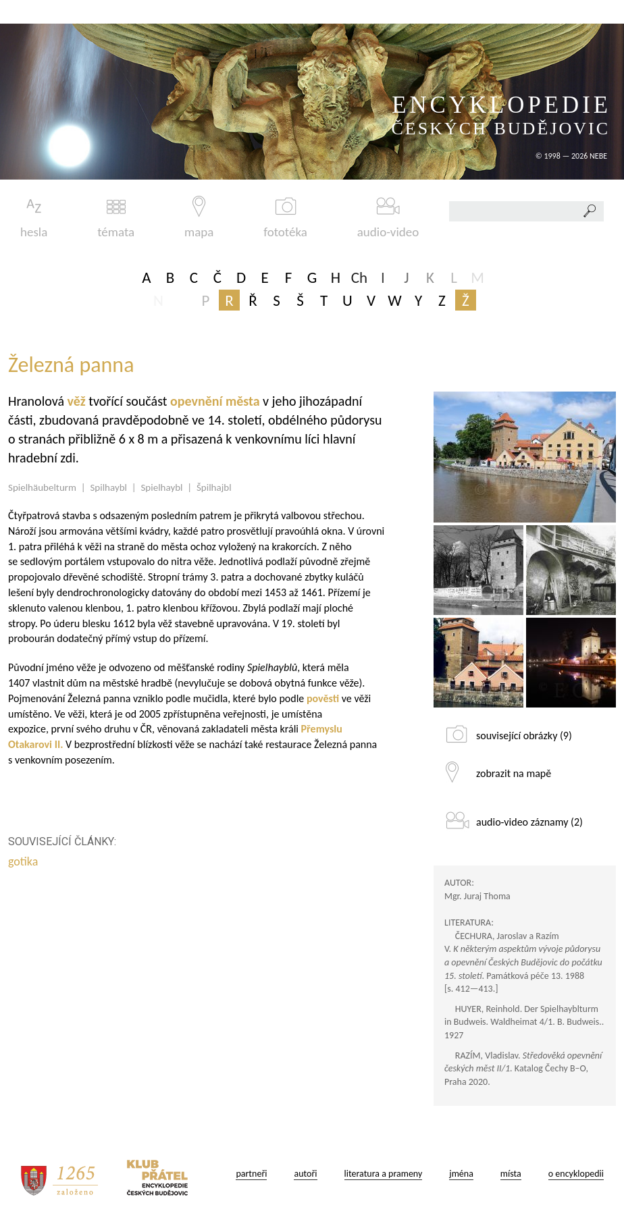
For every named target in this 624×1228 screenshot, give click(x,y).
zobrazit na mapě (513, 773)
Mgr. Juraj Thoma (477, 896)
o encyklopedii (576, 1173)
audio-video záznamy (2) (529, 822)
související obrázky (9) (524, 735)
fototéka (285, 218)
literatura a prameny (383, 1173)
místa (510, 1173)
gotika (24, 861)
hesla (33, 218)
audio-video (388, 218)
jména (461, 1173)
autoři (305, 1173)
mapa (198, 218)
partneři (251, 1173)
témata (115, 218)
